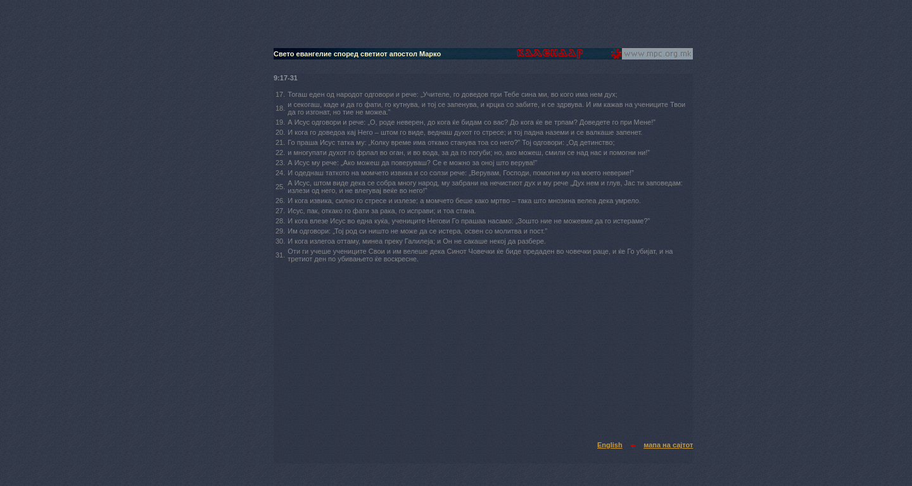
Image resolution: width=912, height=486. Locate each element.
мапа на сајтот (668, 445)
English (610, 445)
